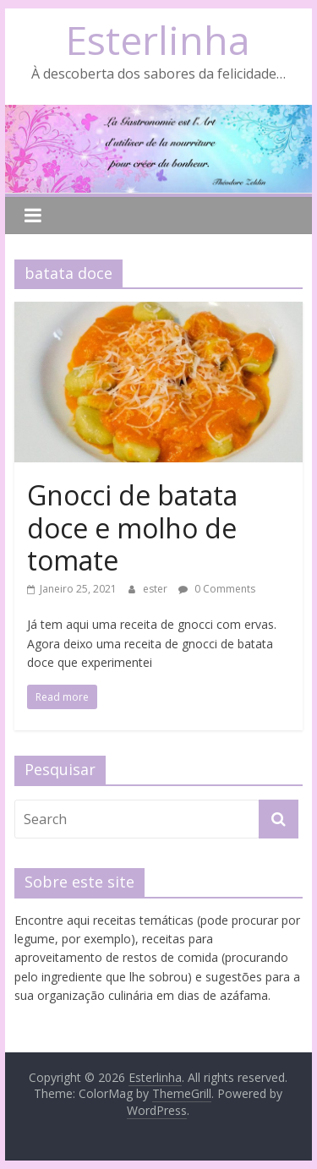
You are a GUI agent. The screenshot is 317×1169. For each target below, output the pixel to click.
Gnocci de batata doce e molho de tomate (132, 527)
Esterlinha (158, 40)
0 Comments (216, 589)
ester (156, 589)
